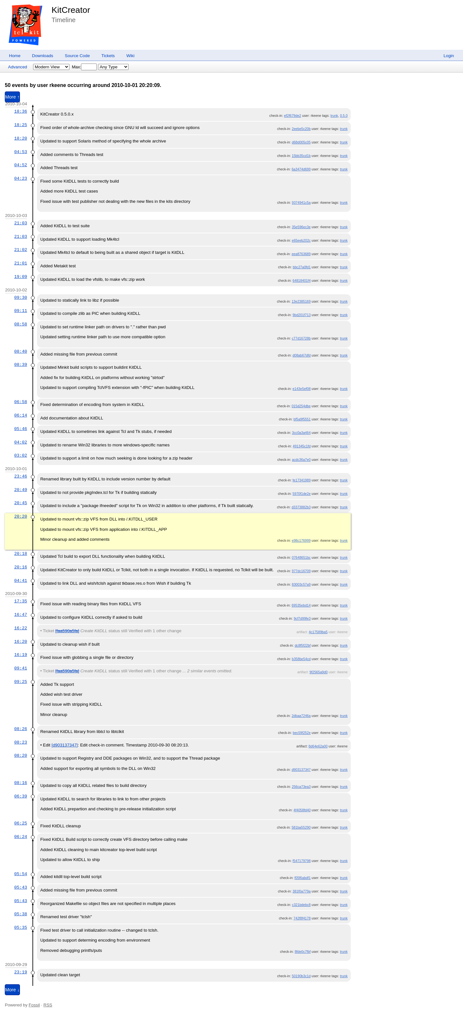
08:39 (20, 364)
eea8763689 (301, 254)
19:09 (20, 277)
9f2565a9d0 (319, 672)
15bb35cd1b (301, 156)
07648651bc (301, 557)
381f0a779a (302, 891)
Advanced (17, 67)
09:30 (20, 297)
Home (15, 55)
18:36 (20, 111)
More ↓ (12, 989)
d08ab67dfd (302, 355)
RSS (47, 1005)
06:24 (20, 837)
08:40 (20, 351)
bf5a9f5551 (302, 419)
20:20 (20, 516)
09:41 (20, 668)
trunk (334, 115)
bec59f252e (302, 733)
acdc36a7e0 (301, 459)
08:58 (20, 324)
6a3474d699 (301, 169)
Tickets (108, 55)
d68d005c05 (301, 142)
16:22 (20, 628)
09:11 (20, 311)
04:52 (20, 165)
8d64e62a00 (318, 746)
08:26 (20, 729)
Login (448, 55)
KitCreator (70, 10)
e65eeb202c (301, 240)
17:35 (20, 601)
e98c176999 (301, 540)
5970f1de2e (302, 494)
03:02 (20, 455)
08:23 (20, 742)
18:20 (20, 138)
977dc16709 (301, 571)
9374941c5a (301, 202)
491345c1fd (302, 446)
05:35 (20, 927)
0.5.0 (344, 115)
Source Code (77, 55)
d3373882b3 (301, 507)
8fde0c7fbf (303, 951)
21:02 (20, 250)
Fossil (34, 1005)
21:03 (20, 223)
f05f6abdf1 (303, 878)
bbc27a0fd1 (302, 267)
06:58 (20, 402)
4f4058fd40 (302, 810)
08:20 (20, 755)
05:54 (20, 874)
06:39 (20, 796)
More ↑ (12, 96)
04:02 (20, 442)
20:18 (20, 553)
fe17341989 (302, 480)
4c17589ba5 (318, 632)
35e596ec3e (301, 227)
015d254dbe (301, 406)
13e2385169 (301, 301)
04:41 (20, 580)
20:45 (20, 503)
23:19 (20, 972)
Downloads (42, 55)
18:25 (20, 125)
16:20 (20, 641)
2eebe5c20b (301, 129)
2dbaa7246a (301, 716)
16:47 (20, 614)
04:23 (20, 178)
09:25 (20, 682)
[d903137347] (64, 745)
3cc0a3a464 (301, 433)
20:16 (20, 567)
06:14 (20, 415)
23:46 (20, 476)
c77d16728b (301, 338)
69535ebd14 (301, 605)
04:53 (20, 152)
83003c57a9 (301, 584)
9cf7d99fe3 (302, 618)
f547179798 (302, 861)
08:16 (20, 783)
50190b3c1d (301, 976)
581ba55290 (301, 827)
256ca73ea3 (301, 787)
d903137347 (301, 769)
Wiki (130, 55)
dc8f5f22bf (303, 645)
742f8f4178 (302, 918)
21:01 (20, 263)
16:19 (20, 655)
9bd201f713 (302, 315)
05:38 (20, 914)
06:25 (20, 823)
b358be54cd (301, 659)
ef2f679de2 (292, 115)
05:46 (20, 429)
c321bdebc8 (301, 905)
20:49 (20, 490)
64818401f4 (302, 280)
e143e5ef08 (302, 389)
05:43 (20, 887)
